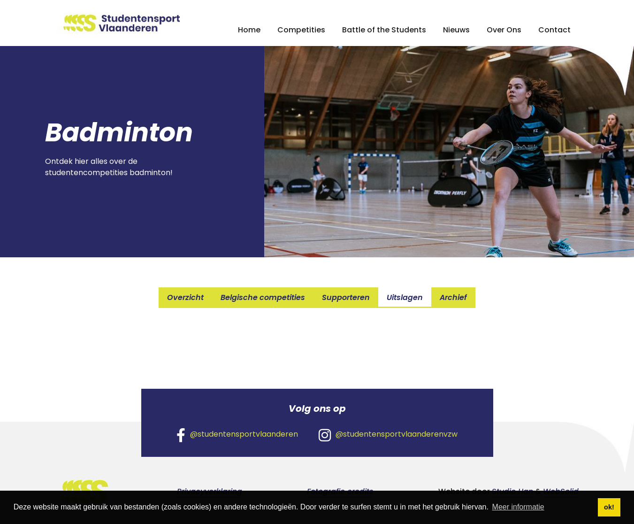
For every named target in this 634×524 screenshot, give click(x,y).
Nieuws (456, 29)
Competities (301, 29)
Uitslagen (405, 297)
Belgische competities (263, 297)
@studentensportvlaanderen (237, 434)
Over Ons (504, 29)
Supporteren (346, 297)
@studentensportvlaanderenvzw (388, 434)
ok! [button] (609, 507)
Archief (453, 297)
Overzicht (185, 297)
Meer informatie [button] (518, 507)
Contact (554, 29)
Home (249, 29)
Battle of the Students (384, 29)
